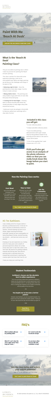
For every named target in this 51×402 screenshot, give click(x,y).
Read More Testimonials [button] (25, 309)
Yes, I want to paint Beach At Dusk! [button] (25, 207)
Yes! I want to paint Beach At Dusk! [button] (25, 377)
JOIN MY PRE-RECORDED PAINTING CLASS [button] (17, 43)
